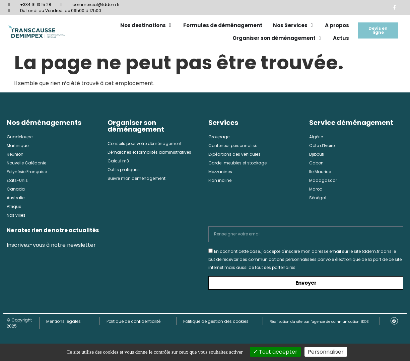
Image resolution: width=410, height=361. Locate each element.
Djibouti (316, 154)
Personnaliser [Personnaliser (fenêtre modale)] (326, 352)
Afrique (14, 206)
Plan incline (219, 180)
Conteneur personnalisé (232, 145)
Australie (15, 198)
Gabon (316, 163)
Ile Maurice (320, 171)
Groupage (218, 137)
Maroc (315, 189)
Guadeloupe (19, 137)
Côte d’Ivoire (322, 145)
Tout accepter (275, 352)
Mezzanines (220, 171)
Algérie (316, 137)
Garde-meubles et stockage (237, 163)
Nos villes (16, 215)
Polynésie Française (27, 171)
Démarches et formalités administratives (149, 152)
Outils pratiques (124, 169)
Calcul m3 (118, 161)
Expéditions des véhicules (234, 154)
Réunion (15, 154)
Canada (16, 189)
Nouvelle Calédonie (26, 163)
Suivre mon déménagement (136, 178)
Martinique (17, 145)
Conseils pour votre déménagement (145, 143)
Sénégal (317, 198)
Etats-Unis (17, 180)
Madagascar (323, 180)
